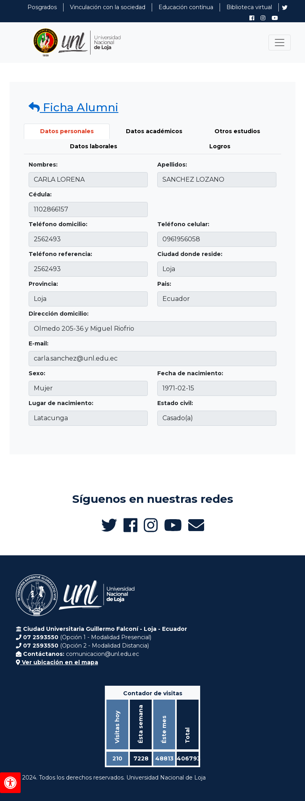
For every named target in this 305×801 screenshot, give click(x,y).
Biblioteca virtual (249, 7)
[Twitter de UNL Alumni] (285, 8)
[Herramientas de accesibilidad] (10, 782)
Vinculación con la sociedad (107, 7)
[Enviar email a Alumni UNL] (196, 525)
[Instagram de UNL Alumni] (262, 18)
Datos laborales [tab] (93, 146)
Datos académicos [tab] (154, 131)
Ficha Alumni (73, 107)
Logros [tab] (219, 146)
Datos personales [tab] (67, 131)
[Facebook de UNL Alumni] (251, 18)
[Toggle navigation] (279, 42)
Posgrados (42, 7)
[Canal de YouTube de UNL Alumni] (274, 18)
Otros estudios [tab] (237, 131)
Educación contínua (185, 7)
